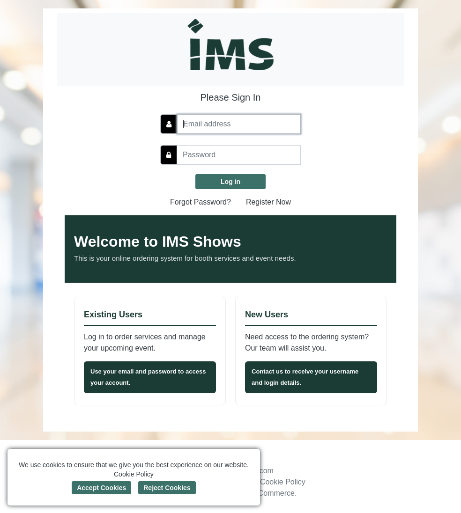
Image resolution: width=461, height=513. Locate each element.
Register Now (268, 202)
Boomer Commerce (262, 493)
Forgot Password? (200, 202)
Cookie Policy (282, 482)
